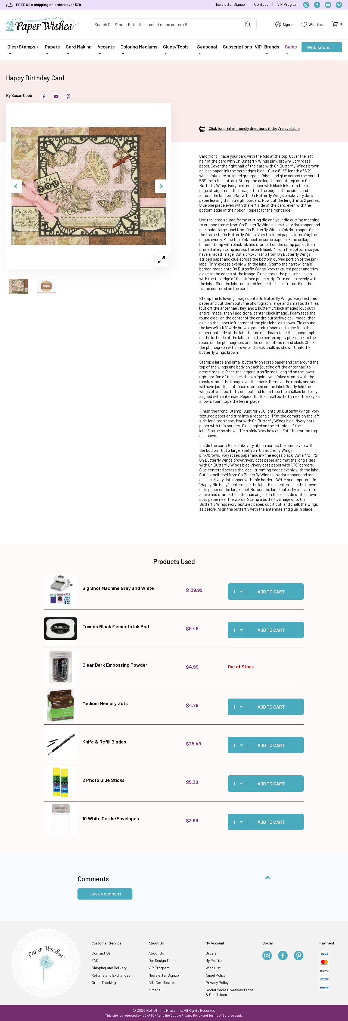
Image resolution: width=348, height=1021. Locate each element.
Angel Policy (215, 975)
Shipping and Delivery (109, 967)
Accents (106, 49)
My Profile (214, 960)
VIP (258, 47)
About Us (156, 953)
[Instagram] (306, 5)
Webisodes (319, 48)
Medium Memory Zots (105, 703)
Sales (291, 49)
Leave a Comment (105, 894)
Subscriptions (237, 47)
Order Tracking (104, 982)
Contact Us (101, 953)
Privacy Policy (217, 982)
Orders (211, 953)
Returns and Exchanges (111, 975)
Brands (271, 49)
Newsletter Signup (230, 4)
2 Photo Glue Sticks (103, 780)
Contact (261, 4)
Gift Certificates (162, 982)
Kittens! (154, 990)
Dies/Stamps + (23, 49)
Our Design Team (162, 960)
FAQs (96, 960)
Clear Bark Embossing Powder (114, 665)
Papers (52, 49)
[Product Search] (166, 24)
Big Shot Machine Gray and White (118, 588)
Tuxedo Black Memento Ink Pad (115, 626)
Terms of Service (221, 1015)
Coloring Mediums (138, 49)
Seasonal (207, 49)
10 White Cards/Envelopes (110, 818)
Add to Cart (271, 591)
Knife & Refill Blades (104, 742)
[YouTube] (328, 5)
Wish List (213, 967)
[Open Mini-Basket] (337, 24)
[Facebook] (317, 5)
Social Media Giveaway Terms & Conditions (230, 992)
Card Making (79, 49)
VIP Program (287, 4)
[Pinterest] (339, 5)
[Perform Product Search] (248, 24)
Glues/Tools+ (177, 49)
